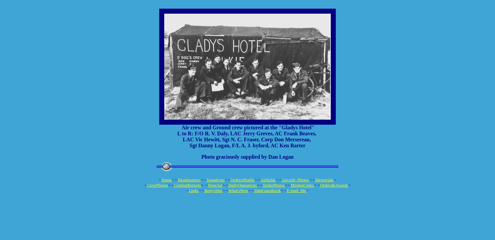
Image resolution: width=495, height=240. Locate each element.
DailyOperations (242, 185)
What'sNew (238, 190)
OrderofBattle (242, 179)
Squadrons (216, 179)
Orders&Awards (334, 185)
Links (194, 190)
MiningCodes (302, 185)
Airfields (268, 179)
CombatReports (187, 185)
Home (166, 179)
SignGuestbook (267, 190)
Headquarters (189, 179)
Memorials (324, 179)
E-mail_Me (296, 190)
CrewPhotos (157, 185)
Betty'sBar (214, 190)
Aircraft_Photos (295, 179)
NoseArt (215, 185)
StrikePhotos (274, 185)
